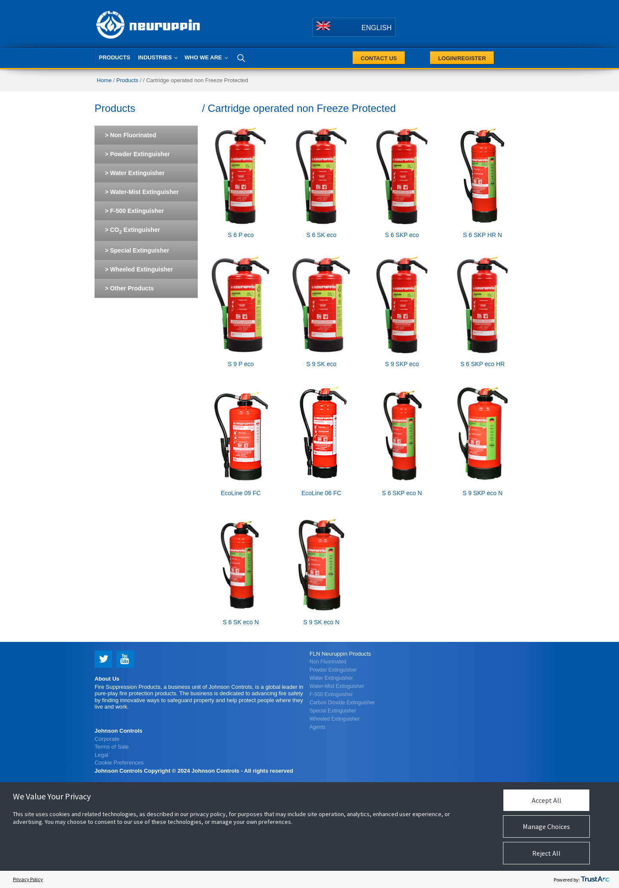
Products (127, 80)
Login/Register (462, 58)
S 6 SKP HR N (482, 234)
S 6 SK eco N (241, 622)
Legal (101, 755)
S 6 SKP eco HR (482, 364)
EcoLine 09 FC (241, 493)
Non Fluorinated (328, 662)
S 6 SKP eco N (402, 493)
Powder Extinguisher (333, 670)
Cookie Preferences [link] (119, 762)
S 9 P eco (241, 364)
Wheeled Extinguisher (335, 719)
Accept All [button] (546, 800)
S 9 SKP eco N (483, 493)
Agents (317, 727)
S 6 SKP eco (402, 234)
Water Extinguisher (331, 678)
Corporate (107, 739)
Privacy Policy (28, 879)
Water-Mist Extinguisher (337, 686)
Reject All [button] (546, 853)
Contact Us (379, 58)
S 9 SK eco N (321, 622)
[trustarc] (595, 879)
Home (104, 80)
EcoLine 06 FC (321, 493)
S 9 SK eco (321, 364)
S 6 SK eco (321, 234)
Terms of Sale (112, 746)
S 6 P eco (241, 234)
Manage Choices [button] (546, 826)
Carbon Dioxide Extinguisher (342, 703)
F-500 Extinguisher (331, 694)
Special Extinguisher (333, 711)
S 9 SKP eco (402, 364)
